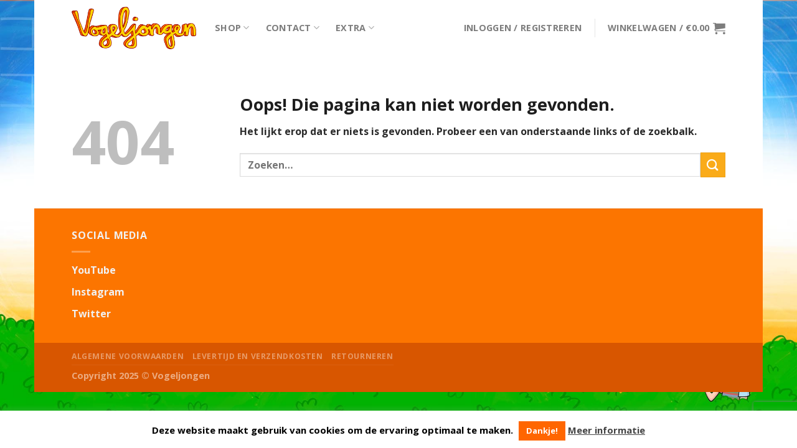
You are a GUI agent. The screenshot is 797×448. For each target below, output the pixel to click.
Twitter (91, 313)
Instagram (98, 292)
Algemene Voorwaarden (128, 356)
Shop (232, 28)
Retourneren (362, 356)
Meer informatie (606, 430)
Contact (293, 28)
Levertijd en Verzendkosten (257, 356)
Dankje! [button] (542, 430)
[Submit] (712, 164)
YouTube (94, 270)
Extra (355, 28)
